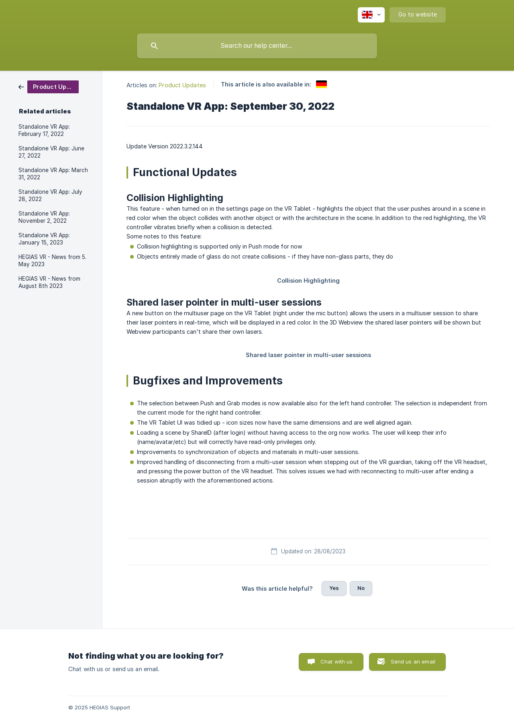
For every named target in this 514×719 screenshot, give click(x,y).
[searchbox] (257, 45)
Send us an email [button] (413, 661)
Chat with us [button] (336, 661)
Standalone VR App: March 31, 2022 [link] (53, 174)
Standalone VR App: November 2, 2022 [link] (44, 217)
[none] (371, 15)
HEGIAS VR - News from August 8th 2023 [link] (49, 282)
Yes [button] (334, 588)
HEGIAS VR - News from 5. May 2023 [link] (52, 260)
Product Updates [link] (182, 85)
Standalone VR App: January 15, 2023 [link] (44, 239)
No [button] (361, 588)
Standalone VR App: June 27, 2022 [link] (51, 152)
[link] (48, 86)
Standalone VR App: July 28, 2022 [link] (50, 195)
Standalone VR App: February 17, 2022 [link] (44, 130)
